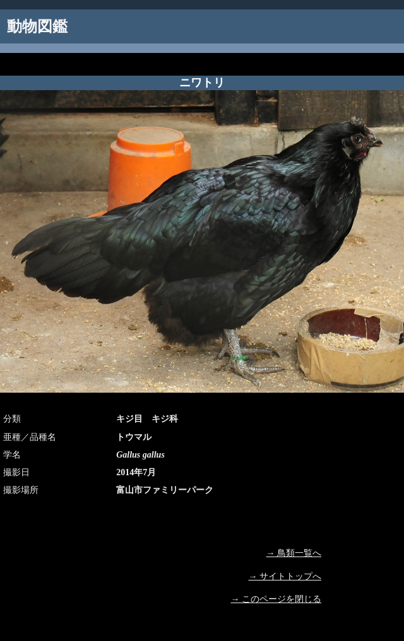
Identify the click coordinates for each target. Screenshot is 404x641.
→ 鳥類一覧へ (294, 553)
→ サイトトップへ (285, 576)
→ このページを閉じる (276, 599)
